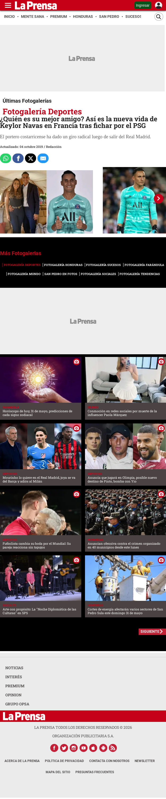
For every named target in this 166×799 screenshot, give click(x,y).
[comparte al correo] (43, 158)
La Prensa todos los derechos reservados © (83, 727)
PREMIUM (14, 685)
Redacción (54, 146)
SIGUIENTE (150, 631)
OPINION (13, 694)
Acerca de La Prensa (22, 761)
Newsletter (145, 761)
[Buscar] (158, 17)
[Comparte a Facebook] (18, 158)
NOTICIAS (14, 667)
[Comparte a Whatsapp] (5, 158)
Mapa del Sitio (58, 772)
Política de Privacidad (64, 761)
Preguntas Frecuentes (94, 772)
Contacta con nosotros (109, 761)
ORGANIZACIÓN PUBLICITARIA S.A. (83, 735)
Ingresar (143, 5)
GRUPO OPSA (17, 703)
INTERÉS (13, 676)
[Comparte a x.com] (30, 158)
